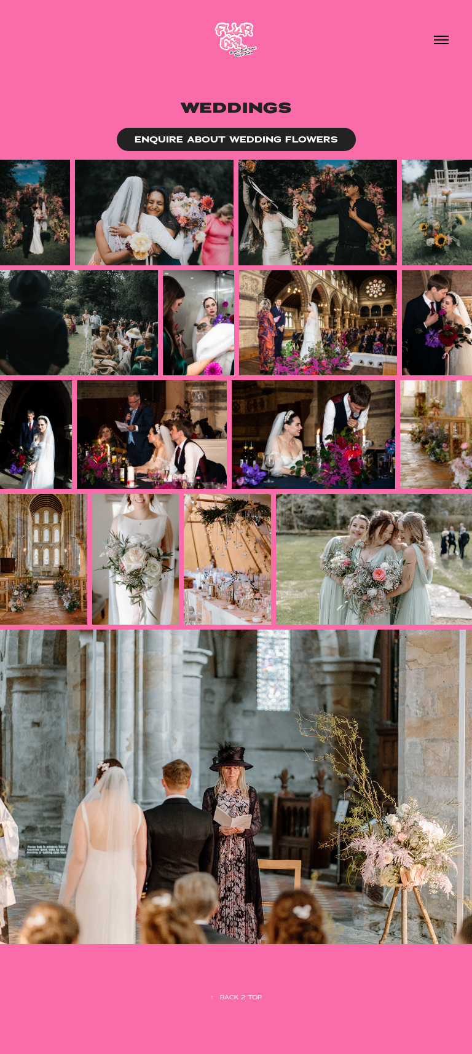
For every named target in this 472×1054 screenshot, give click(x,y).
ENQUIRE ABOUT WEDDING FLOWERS (236, 139)
